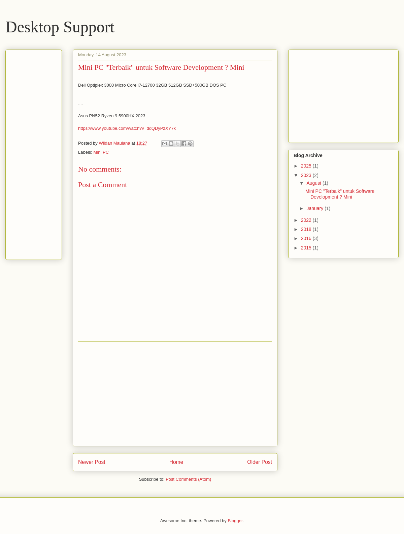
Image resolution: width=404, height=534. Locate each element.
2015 (307, 247)
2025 (307, 166)
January (315, 208)
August (314, 183)
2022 (307, 220)
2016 (307, 238)
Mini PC (101, 152)
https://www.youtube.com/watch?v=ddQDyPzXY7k (127, 128)
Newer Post (91, 462)
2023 (307, 175)
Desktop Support (59, 27)
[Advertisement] (175, 394)
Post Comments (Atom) (188, 479)
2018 (307, 229)
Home (176, 462)
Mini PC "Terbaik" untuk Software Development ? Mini (339, 194)
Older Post (259, 462)
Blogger (235, 520)
